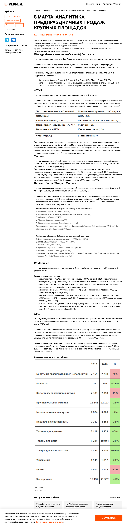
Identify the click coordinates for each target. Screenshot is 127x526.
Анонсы (19, 25)
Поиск (98, 4)
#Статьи (69, 35)
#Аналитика (58, 35)
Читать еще (116, 497)
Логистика (9, 25)
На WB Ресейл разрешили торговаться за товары (77, 505)
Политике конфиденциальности (49, 522)
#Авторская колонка (43, 35)
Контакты (107, 4)
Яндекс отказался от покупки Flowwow (105, 505)
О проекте (117, 4)
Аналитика (17, 16)
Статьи (8, 16)
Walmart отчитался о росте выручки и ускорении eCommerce (48, 507)
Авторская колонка (12, 20)
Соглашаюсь (109, 518)
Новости (90, 4)
